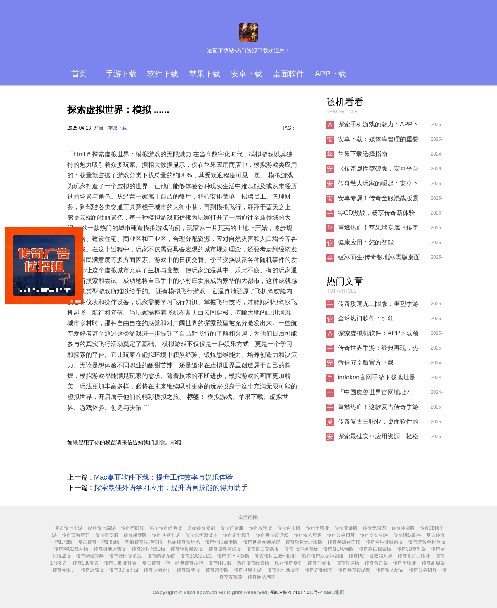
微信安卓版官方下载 (366, 362)
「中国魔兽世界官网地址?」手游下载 (377, 394)
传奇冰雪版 (403, 528)
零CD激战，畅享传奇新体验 (376, 213)
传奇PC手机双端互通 (371, 556)
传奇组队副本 (407, 535)
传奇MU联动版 (338, 549)
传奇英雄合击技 (344, 542)
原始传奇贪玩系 (183, 542)
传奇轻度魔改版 (186, 549)
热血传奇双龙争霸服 (323, 556)
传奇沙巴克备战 (125, 556)
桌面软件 (288, 73)
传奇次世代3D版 (148, 549)
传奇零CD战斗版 (71, 549)
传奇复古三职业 (414, 556)
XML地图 (333, 592)
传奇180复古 (86, 563)
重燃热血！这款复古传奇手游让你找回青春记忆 (378, 409)
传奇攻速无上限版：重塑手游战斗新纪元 (378, 305)
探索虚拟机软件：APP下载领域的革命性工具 (378, 335)
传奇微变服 (106, 535)
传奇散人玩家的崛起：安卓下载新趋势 (378, 185)
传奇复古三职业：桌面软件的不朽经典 (378, 423)
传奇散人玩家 (308, 535)
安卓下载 (246, 73)
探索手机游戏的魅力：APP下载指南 (378, 126)
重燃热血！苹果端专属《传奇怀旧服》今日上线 (378, 229)
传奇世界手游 (166, 535)
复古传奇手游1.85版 (99, 542)
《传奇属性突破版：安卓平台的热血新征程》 (378, 170)
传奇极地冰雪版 (110, 549)
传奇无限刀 (374, 528)
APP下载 (330, 73)
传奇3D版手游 (123, 570)
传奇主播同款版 (233, 556)
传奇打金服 (231, 528)
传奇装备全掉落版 (426, 542)
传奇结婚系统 (161, 556)
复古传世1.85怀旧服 (275, 556)
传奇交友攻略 (374, 535)
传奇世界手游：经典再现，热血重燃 (378, 350)
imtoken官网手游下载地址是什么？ (376, 379)
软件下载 (162, 73)
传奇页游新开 (76, 535)
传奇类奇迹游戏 (272, 535)
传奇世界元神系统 (261, 542)
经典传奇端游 (102, 528)
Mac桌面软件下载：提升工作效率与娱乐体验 (163, 477)
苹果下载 (204, 73)
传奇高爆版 (346, 528)
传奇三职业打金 (120, 563)
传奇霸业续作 (237, 535)
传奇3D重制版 (411, 549)
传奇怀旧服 (132, 528)
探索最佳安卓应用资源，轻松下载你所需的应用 (378, 438)
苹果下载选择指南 (363, 154)
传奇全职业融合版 (384, 542)
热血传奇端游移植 (143, 542)
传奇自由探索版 (375, 549)
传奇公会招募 (341, 535)
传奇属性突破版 (225, 549)
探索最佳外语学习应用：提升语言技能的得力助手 (171, 488)
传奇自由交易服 (262, 549)
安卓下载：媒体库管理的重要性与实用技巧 (378, 141)
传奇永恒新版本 (201, 535)
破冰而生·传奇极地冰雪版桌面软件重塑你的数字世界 (379, 259)
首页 (79, 73)
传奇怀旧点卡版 (221, 542)
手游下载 (121, 73)
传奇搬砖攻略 (90, 556)
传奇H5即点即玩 (301, 549)
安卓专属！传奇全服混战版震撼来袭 (378, 200)
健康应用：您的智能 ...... (372, 242)
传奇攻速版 (260, 528)
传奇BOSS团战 (196, 556)
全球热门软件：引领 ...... (372, 318)
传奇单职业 (317, 528)
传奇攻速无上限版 (304, 542)
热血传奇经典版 (165, 528)
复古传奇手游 (69, 528)
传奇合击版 (289, 528)
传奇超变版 (135, 535)
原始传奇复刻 (201, 528)
